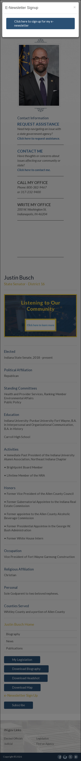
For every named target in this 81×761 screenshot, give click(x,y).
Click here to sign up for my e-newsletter (34, 23)
